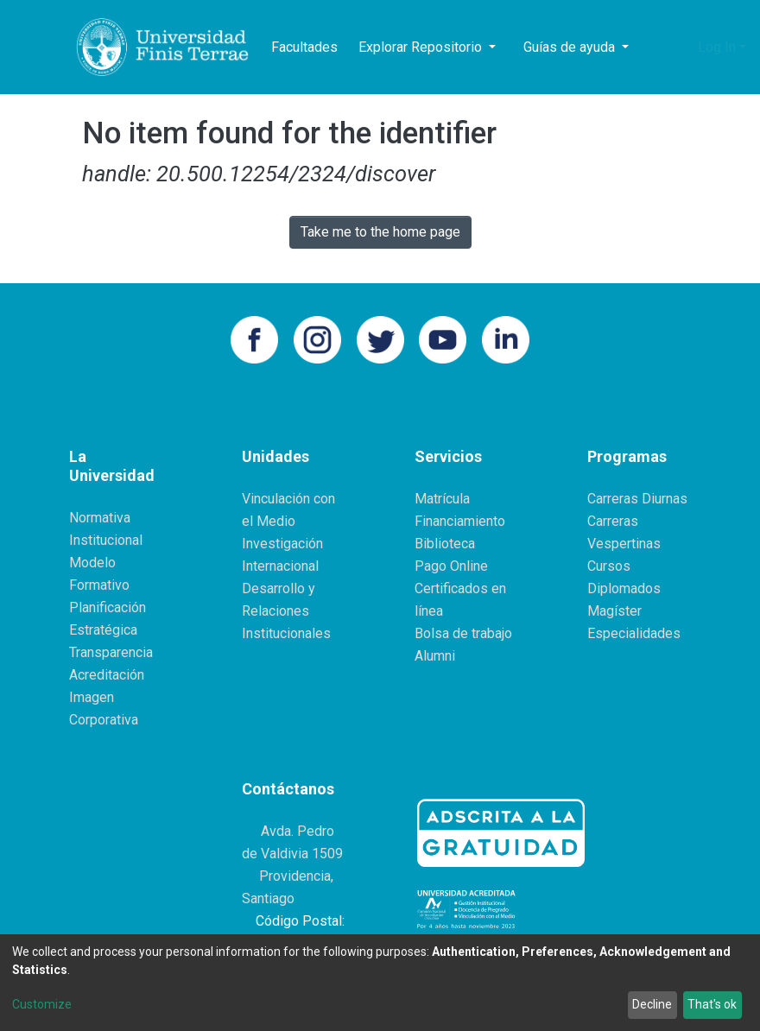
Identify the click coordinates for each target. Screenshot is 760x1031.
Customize (42, 1004)
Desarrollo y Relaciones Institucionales (286, 611)
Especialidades (634, 633)
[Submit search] (654, 47)
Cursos (608, 566)
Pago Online (451, 566)
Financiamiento (460, 521)
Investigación (282, 543)
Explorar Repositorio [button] (421, 47)
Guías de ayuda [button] (570, 47)
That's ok (712, 1004)
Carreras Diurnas (637, 498)
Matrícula (442, 498)
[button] (680, 47)
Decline (652, 1004)
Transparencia (111, 652)
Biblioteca (445, 543)
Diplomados (624, 588)
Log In (717, 47)
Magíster (614, 611)
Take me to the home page (380, 232)
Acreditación (106, 675)
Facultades (304, 47)
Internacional (280, 566)
